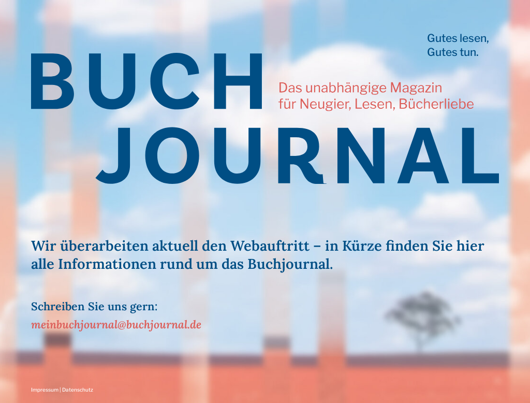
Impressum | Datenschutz (62, 389)
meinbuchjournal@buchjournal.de (116, 324)
